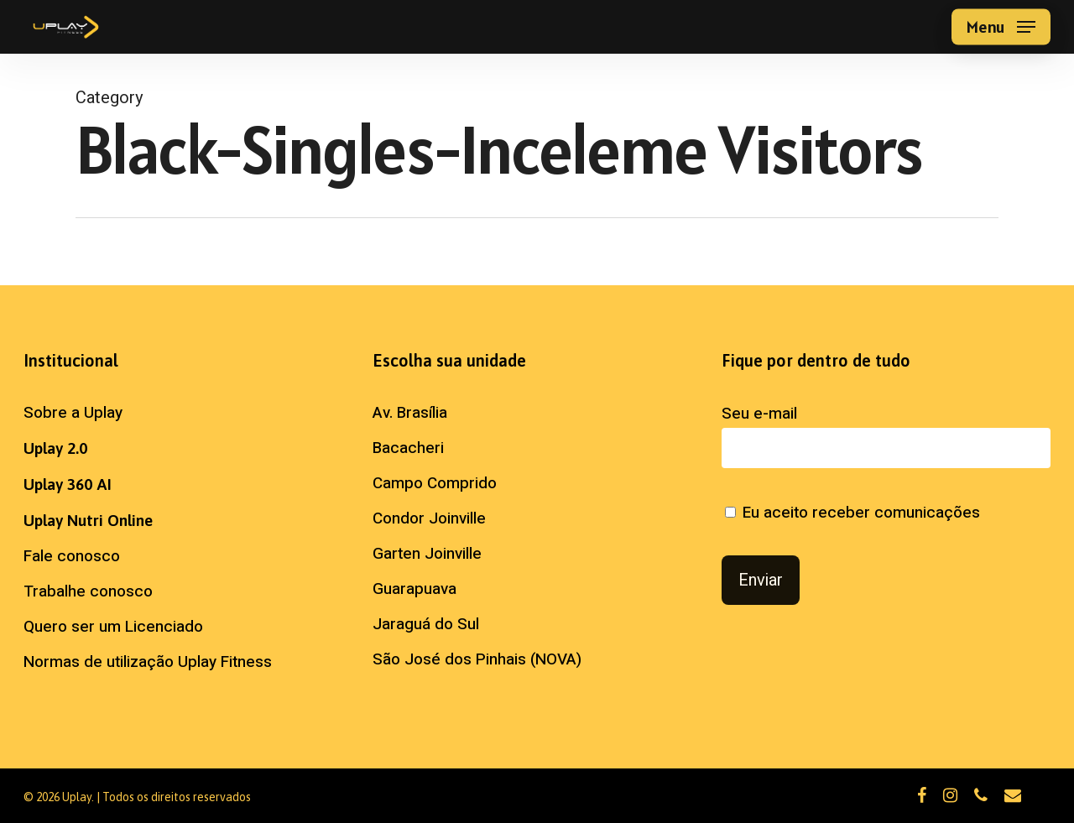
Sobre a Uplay (73, 413)
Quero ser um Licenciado (113, 626)
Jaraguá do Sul (426, 624)
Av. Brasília (410, 413)
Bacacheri (408, 448)
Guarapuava (414, 589)
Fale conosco (71, 556)
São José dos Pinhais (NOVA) (477, 659)
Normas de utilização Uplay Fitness (147, 662)
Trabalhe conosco (88, 591)
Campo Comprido (435, 483)
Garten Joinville (427, 553)
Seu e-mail (886, 435)
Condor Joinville (429, 518)
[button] (1001, 27)
